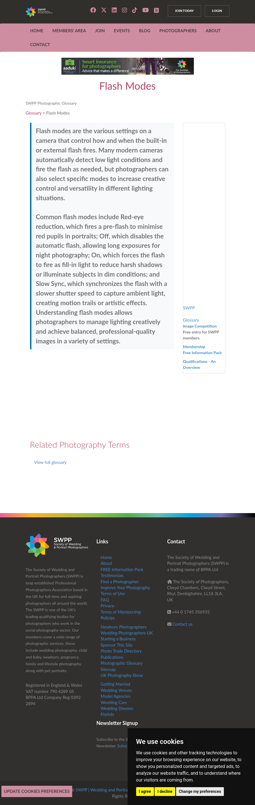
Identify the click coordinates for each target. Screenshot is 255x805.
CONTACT (40, 44)
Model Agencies (115, 696)
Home (36, 30)
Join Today (179, 10)
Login (215, 10)
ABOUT (213, 30)
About (106, 563)
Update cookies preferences (37, 791)
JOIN (100, 30)
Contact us (182, 624)
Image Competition (200, 326)
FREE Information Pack (122, 569)
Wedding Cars (114, 702)
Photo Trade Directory (121, 650)
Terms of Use (113, 593)
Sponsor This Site (117, 644)
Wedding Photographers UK (127, 632)
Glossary (34, 112)
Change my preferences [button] (200, 791)
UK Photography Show (122, 675)
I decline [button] (164, 791)
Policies (108, 617)
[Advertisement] (102, 394)
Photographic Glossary (122, 663)
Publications (112, 657)
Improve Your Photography (125, 587)
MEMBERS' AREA (69, 30)
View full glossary (50, 462)
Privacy (107, 605)
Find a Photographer (120, 581)
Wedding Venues (116, 690)
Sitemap (108, 669)
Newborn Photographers (124, 626)
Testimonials (112, 575)
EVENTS (122, 30)
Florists (107, 714)
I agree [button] (145, 791)
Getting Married (115, 683)
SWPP (189, 307)
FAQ (105, 599)
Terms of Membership (121, 611)
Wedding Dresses (117, 708)
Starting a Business (118, 638)
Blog (144, 30)
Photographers (178, 30)
